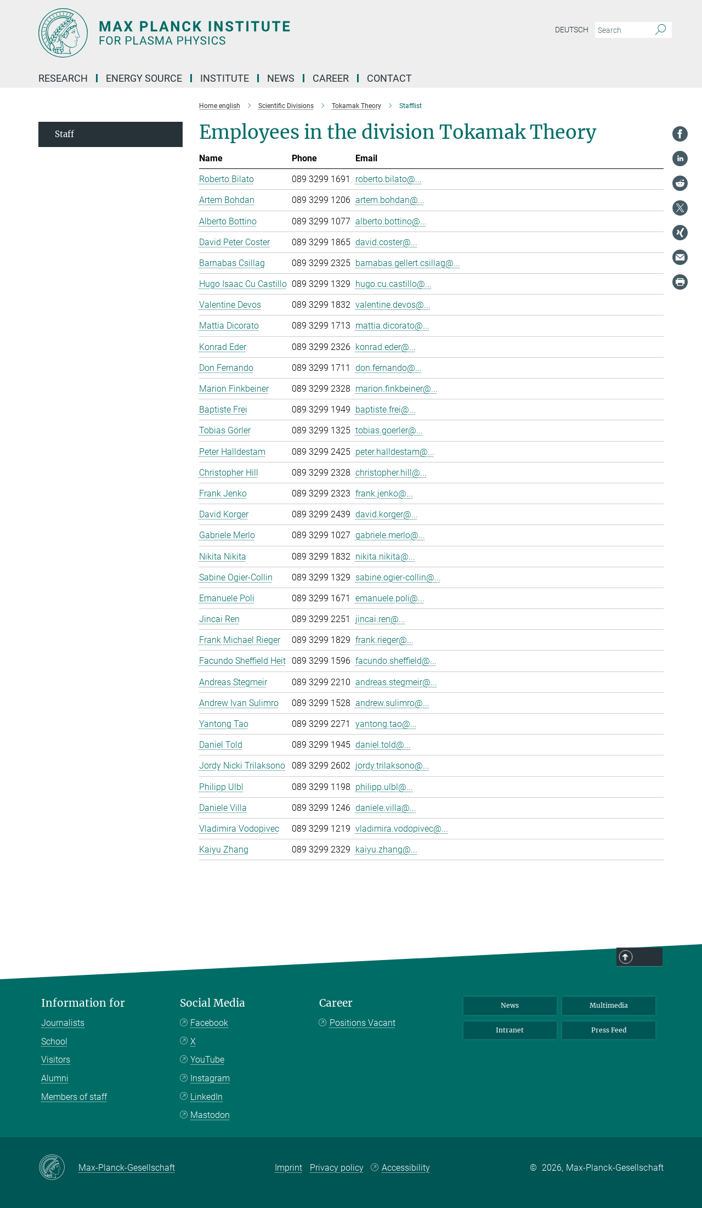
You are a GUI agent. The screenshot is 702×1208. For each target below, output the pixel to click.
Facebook (209, 1023)
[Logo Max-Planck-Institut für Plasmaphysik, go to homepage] (244, 33)
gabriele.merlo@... (390, 535)
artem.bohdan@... (389, 200)
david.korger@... (386, 514)
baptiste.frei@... (385, 409)
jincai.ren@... (380, 619)
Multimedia (609, 1005)
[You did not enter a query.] (621, 30)
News (281, 78)
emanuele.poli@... (389, 598)
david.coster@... (386, 242)
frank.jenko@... (384, 493)
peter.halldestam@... (394, 452)
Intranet (510, 1030)
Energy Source (144, 78)
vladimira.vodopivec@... (401, 828)
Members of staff (74, 1097)
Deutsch (571, 29)
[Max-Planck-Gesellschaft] (58, 1168)
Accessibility (406, 1167)
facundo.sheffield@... (396, 661)
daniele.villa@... (385, 808)
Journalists (62, 1023)
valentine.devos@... (393, 305)
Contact (389, 78)
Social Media (212, 1003)
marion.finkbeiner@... (396, 388)
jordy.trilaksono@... (392, 765)
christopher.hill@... (391, 472)
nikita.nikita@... (385, 556)
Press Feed (608, 1030)
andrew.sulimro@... (392, 703)
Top (649, 957)
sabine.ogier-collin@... (398, 577)
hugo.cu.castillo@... (393, 284)
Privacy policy (337, 1167)
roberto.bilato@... (388, 179)
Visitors (55, 1059)
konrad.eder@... (385, 347)
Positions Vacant (362, 1023)
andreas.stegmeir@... (396, 682)
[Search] (660, 30)
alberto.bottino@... (391, 221)
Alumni (55, 1078)
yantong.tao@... (386, 724)
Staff (64, 134)
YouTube (207, 1059)
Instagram (210, 1078)
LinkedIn (206, 1097)
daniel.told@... (383, 745)
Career (331, 78)
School (54, 1041)
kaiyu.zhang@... (386, 849)
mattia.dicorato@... (392, 325)
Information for (83, 1003)
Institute (224, 78)
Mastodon (210, 1115)
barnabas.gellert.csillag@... (407, 263)
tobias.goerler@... (389, 430)
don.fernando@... (388, 368)
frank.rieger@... (384, 640)
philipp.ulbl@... (384, 787)
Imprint (288, 1167)
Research (63, 78)
